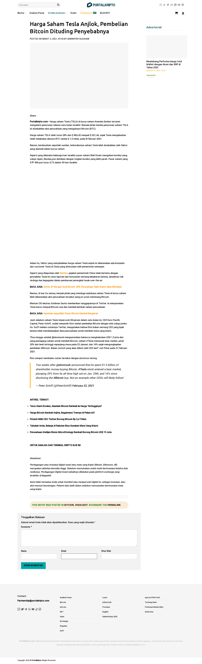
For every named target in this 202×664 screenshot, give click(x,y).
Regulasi (63, 626)
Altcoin (63, 607)
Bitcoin (69, 505)
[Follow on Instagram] (160, 5)
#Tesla (82, 369)
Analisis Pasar (66, 597)
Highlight (81, 505)
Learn (104, 597)
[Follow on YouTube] (179, 5)
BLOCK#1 (105, 13)
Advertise (149, 612)
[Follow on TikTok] (164, 5)
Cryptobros (86, 13)
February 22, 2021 (83, 385)
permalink (114, 505)
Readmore (151, 75)
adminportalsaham (78, 39)
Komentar (26, 527)
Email (63, 551)
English (105, 612)
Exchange (64, 621)
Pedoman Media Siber (154, 607)
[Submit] (58, 5)
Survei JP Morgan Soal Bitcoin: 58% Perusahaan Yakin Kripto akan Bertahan (82, 287)
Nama (23, 551)
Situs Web (106, 551)
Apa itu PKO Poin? (152, 597)
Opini (62, 617)
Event (74, 13)
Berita (22, 13)
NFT (61, 612)
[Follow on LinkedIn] (175, 5)
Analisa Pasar (36, 13)
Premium (106, 607)
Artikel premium (57, 13)
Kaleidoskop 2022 (109, 617)
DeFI (62, 631)
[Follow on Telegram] (183, 5)
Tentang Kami (151, 602)
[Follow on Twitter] (168, 5)
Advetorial (106, 602)
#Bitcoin (58, 377)
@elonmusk (63, 365)
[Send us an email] (172, 5)
